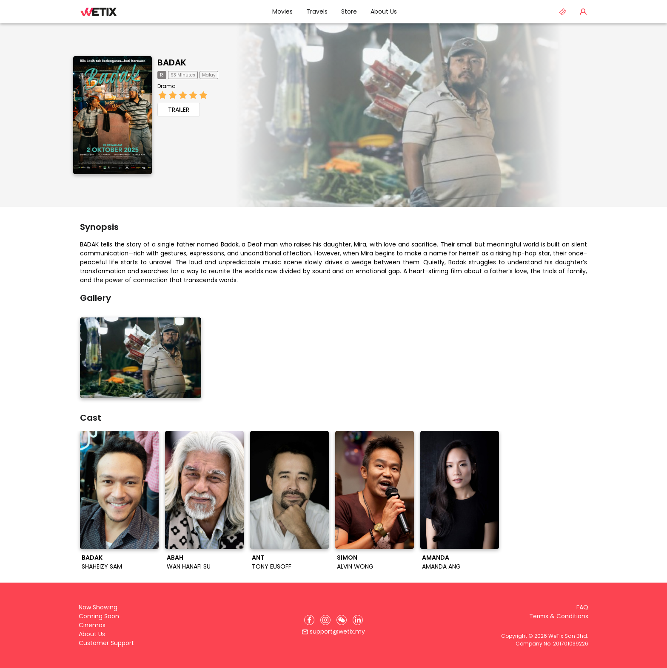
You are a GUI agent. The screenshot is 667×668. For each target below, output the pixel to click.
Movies (282, 11)
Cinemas (92, 625)
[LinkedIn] (358, 620)
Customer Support (106, 643)
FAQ (582, 607)
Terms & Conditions (558, 616)
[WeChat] (341, 620)
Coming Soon (99, 616)
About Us (384, 11)
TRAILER (178, 109)
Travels (317, 11)
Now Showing (98, 607)
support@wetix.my (333, 631)
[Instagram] (325, 620)
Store (349, 11)
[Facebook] (309, 620)
